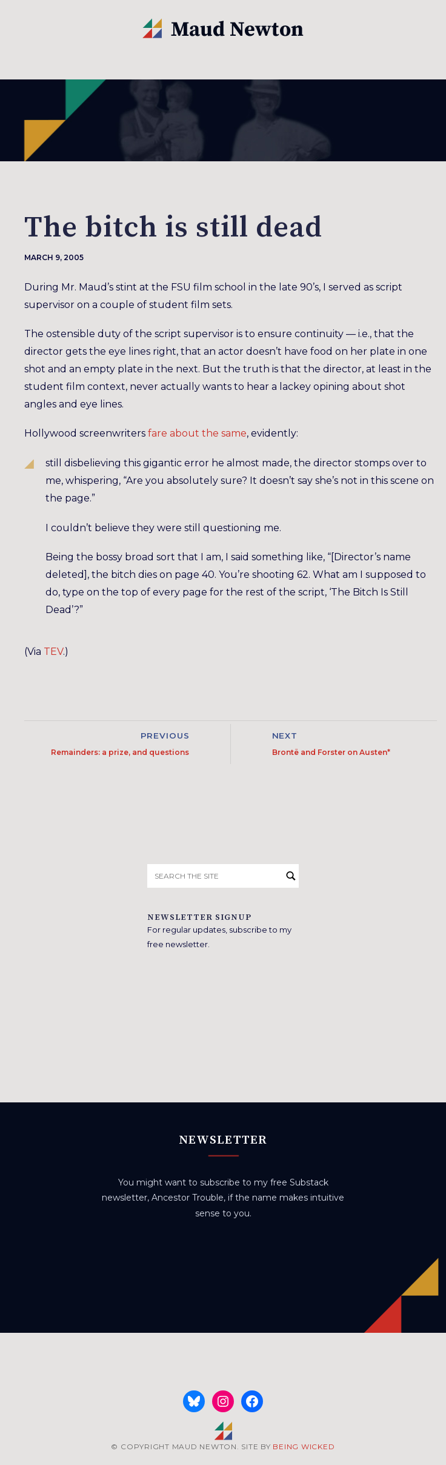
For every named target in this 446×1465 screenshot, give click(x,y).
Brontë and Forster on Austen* (331, 752)
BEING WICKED (303, 1446)
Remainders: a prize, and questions (120, 752)
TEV (53, 651)
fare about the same (197, 433)
